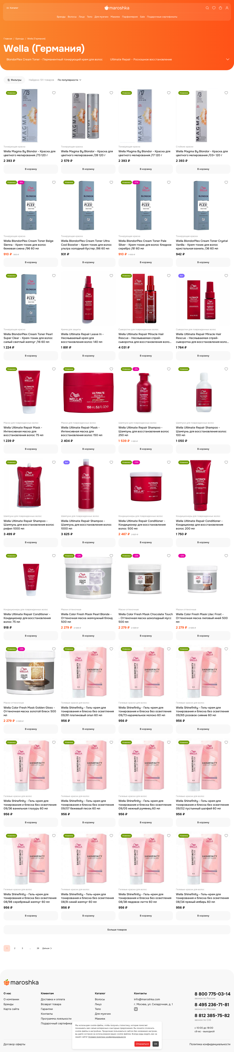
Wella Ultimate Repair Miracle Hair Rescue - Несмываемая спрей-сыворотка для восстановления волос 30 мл (202, 338)
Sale (142, 16)
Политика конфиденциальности (210, 1044)
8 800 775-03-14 (212, 994)
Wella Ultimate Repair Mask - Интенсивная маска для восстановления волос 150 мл (81, 431)
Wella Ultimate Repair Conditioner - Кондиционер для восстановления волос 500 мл (142, 524)
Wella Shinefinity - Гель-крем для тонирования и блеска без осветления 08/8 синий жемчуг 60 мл (87, 898)
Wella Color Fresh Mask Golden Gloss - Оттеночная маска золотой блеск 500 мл (30, 711)
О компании (11, 999)
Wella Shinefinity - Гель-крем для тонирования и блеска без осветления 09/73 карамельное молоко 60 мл (144, 711)
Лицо (82, 16)
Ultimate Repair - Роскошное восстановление (141, 59)
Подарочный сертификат (57, 1023)
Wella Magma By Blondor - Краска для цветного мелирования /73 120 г (29, 153)
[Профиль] (227, 8)
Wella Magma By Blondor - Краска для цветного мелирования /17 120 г (144, 153)
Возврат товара (51, 1004)
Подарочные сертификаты (162, 16)
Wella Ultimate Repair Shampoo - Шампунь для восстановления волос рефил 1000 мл (29, 524)
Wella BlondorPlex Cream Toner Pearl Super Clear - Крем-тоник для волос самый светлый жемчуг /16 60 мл (28, 338)
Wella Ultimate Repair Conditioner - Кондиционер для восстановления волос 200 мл (199, 524)
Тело (89, 16)
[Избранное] (214, 8)
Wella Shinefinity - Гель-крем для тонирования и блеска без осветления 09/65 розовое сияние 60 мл (202, 711)
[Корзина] (220, 8)
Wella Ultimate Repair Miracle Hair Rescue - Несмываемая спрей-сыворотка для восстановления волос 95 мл (144, 338)
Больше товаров (117, 929)
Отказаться (142, 1043)
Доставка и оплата (53, 999)
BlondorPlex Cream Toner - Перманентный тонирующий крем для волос (55, 59)
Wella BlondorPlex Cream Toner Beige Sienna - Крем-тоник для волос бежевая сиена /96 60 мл (28, 244)
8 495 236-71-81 (212, 1004)
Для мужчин (101, 16)
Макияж (115, 16)
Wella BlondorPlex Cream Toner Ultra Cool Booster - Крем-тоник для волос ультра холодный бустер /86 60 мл (86, 244)
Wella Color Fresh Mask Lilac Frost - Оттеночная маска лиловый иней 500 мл (202, 618)
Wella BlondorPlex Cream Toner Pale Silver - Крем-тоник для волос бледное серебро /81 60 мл (144, 244)
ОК (155, 1043)
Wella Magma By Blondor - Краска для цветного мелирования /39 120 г (87, 153)
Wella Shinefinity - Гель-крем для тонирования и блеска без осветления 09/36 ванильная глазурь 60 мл (30, 804)
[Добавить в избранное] (54, 93)
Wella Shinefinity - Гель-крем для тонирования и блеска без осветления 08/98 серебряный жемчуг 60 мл (30, 898)
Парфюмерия (130, 16)
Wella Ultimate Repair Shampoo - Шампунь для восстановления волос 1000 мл (86, 524)
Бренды (61, 16)
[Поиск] (207, 8)
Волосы (72, 16)
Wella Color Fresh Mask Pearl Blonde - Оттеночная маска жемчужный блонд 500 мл (87, 618)
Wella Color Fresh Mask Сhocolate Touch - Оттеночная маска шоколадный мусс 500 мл (145, 618)
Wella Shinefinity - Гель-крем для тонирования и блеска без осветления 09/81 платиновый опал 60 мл (87, 711)
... (30, 948)
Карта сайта (11, 1009)
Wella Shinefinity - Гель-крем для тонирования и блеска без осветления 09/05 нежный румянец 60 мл (144, 804)
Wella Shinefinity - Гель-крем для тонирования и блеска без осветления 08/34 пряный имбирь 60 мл (202, 898)
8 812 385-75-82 (212, 1015)
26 (38, 948)
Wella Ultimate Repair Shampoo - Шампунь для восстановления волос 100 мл (201, 431)
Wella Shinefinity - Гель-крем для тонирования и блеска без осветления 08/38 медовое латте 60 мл (144, 898)
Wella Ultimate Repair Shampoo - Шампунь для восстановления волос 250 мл (143, 431)
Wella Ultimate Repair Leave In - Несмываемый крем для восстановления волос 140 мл (82, 338)
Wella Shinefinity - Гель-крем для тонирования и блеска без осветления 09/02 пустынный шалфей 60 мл (202, 804)
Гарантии (47, 1009)
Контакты (47, 1013)
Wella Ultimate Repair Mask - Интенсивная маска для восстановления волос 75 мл (23, 431)
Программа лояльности (56, 1018)
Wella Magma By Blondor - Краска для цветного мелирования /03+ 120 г (202, 153)
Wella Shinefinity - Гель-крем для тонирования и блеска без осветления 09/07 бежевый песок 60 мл (87, 804)
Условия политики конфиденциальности (107, 1037)
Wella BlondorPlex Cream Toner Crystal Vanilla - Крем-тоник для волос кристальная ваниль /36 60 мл (202, 244)
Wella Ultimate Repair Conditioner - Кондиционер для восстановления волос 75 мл (27, 618)
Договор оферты (14, 1044)
